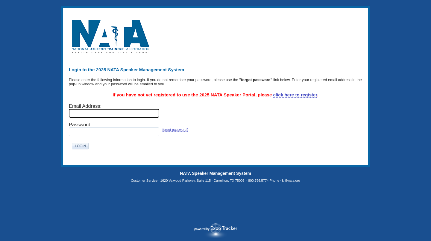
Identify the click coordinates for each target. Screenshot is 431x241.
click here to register (295, 94)
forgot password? (176, 129)
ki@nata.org (291, 180)
